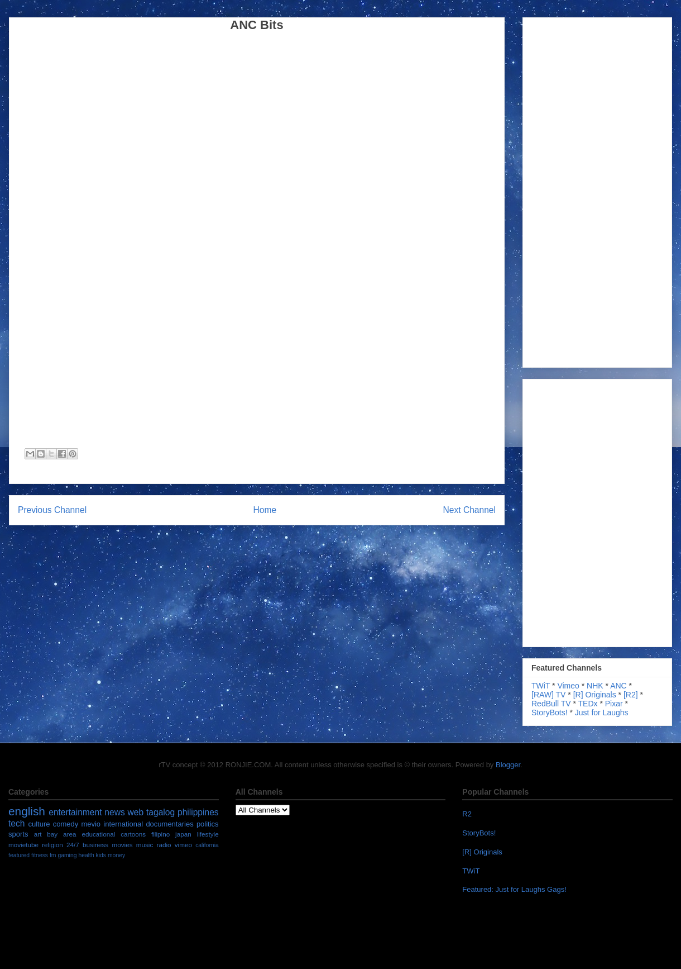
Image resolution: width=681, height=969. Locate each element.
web (136, 812)
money (116, 855)
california (207, 845)
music (145, 844)
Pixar (614, 703)
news (114, 812)
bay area (61, 834)
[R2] (631, 694)
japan (183, 834)
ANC (618, 685)
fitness (39, 855)
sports (18, 834)
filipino (160, 834)
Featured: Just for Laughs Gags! (514, 889)
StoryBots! (549, 712)
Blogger (508, 765)
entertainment (75, 812)
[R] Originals (594, 694)
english (26, 811)
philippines (198, 812)
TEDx (588, 703)
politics (207, 824)
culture (39, 824)
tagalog (160, 812)
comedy (66, 824)
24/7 (72, 844)
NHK (595, 685)
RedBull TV (551, 703)
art (38, 834)
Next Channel (469, 510)
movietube (23, 844)
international (123, 824)
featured (19, 855)
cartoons (133, 834)
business (95, 844)
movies (122, 844)
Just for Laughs (602, 712)
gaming (66, 855)
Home (265, 510)
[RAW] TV (548, 694)
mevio (90, 824)
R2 (467, 814)
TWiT (540, 685)
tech (16, 823)
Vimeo (568, 685)
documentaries (169, 824)
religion (52, 844)
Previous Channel (52, 510)
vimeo (183, 844)
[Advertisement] (573, 189)
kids (101, 855)
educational (98, 834)
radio (163, 844)
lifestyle (208, 834)
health (86, 855)
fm (53, 855)
